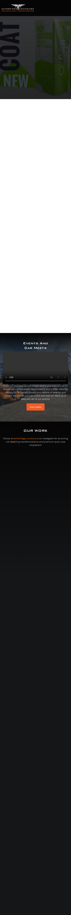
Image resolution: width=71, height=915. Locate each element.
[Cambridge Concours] (17, 5)
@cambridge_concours (25, 438)
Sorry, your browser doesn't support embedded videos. (35, 368)
